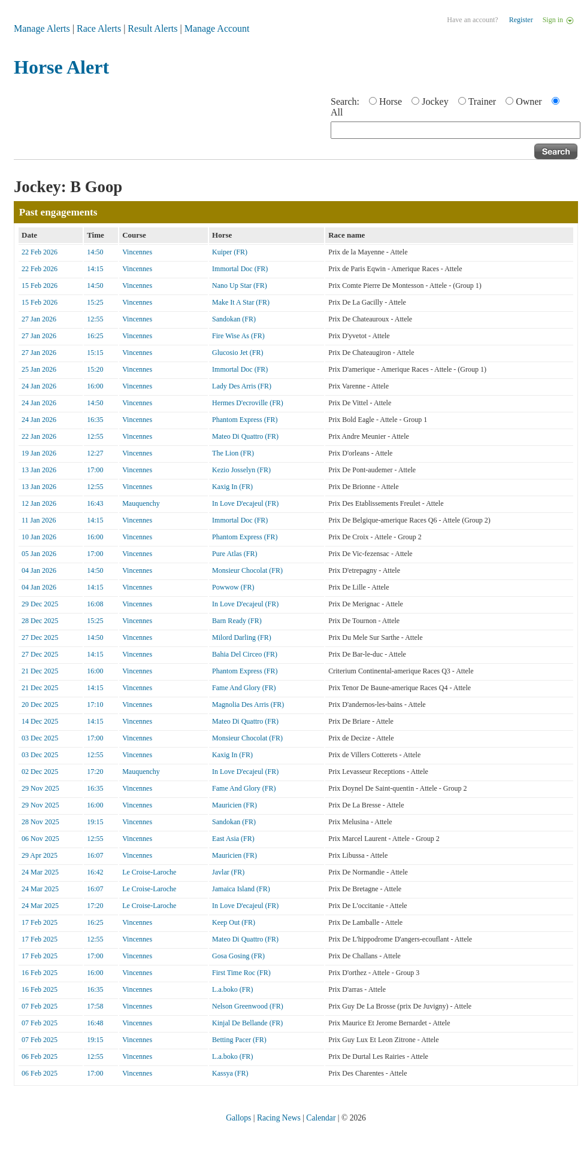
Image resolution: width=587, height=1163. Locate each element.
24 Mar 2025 (40, 872)
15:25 (95, 302)
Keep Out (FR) (233, 922)
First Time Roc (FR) (241, 972)
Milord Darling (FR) (241, 637)
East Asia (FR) (233, 838)
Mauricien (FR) (234, 805)
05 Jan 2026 (39, 553)
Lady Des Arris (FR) (241, 386)
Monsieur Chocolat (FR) (247, 570)
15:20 (95, 369)
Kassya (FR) (230, 1073)
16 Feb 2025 (40, 972)
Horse (390, 101)
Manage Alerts (42, 28)
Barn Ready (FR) (237, 621)
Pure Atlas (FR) (234, 553)
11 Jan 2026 (39, 520)
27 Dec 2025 (40, 637)
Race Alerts (99, 28)
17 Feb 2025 (40, 922)
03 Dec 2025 (40, 738)
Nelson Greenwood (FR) (247, 1006)
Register (521, 20)
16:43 (95, 503)
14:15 (95, 269)
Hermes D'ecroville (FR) (247, 403)
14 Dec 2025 (40, 721)
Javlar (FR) (228, 872)
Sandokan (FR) (234, 319)
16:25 (95, 336)
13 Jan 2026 (39, 470)
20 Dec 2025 (40, 704)
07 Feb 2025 (40, 1006)
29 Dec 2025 (40, 604)
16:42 (95, 872)
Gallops (238, 1117)
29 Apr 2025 (40, 855)
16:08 (95, 604)
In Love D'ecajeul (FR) (245, 503)
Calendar (320, 1117)
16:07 (95, 855)
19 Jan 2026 (39, 453)
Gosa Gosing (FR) (238, 956)
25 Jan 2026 (39, 369)
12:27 (95, 453)
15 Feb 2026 (40, 285)
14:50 (95, 252)
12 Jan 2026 (39, 503)
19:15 (95, 822)
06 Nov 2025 (40, 838)
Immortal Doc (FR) (240, 269)
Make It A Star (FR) (241, 302)
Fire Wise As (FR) (238, 336)
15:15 (95, 352)
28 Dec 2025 (40, 621)
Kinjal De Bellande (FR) (247, 1023)
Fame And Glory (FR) (244, 688)
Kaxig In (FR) (232, 486)
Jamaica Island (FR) (241, 889)
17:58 (95, 1006)
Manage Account (217, 28)
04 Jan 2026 (39, 570)
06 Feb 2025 (40, 1056)
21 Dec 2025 (40, 671)
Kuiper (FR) (229, 252)
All (337, 112)
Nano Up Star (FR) (239, 285)
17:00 (95, 470)
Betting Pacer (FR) (239, 1040)
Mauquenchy (141, 503)
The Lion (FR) (233, 453)
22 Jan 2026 (39, 436)
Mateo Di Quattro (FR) (245, 436)
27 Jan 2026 (39, 319)
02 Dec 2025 (40, 771)
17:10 (95, 704)
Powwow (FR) (233, 587)
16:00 (95, 386)
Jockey (435, 101)
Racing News (279, 1117)
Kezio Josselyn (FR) (241, 470)
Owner (529, 101)
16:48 (95, 1023)
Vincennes (137, 252)
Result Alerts (152, 28)
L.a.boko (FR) (232, 989)
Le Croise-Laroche (149, 872)
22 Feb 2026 (40, 252)
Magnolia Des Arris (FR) (248, 704)
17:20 (95, 771)
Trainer (482, 101)
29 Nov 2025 (40, 788)
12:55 (95, 319)
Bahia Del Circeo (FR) (244, 654)
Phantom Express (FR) (244, 419)
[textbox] (455, 130)
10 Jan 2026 (39, 537)
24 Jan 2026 (39, 386)
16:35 (95, 419)
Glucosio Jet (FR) (237, 352)
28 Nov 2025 (40, 822)
